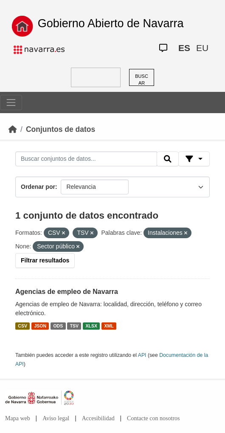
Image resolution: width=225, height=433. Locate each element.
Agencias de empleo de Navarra (66, 291)
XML (109, 325)
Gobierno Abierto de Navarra (111, 23)
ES (184, 48)
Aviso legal (55, 418)
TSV (74, 325)
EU (202, 48)
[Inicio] (12, 129)
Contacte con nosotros (153, 418)
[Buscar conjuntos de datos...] (86, 159)
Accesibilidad (98, 418)
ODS (58, 325)
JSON (40, 325)
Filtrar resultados (45, 260)
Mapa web (17, 418)
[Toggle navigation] (11, 102)
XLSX (91, 325)
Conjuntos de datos (60, 129)
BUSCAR (141, 80)
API (142, 355)
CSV (22, 325)
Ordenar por (38, 186)
